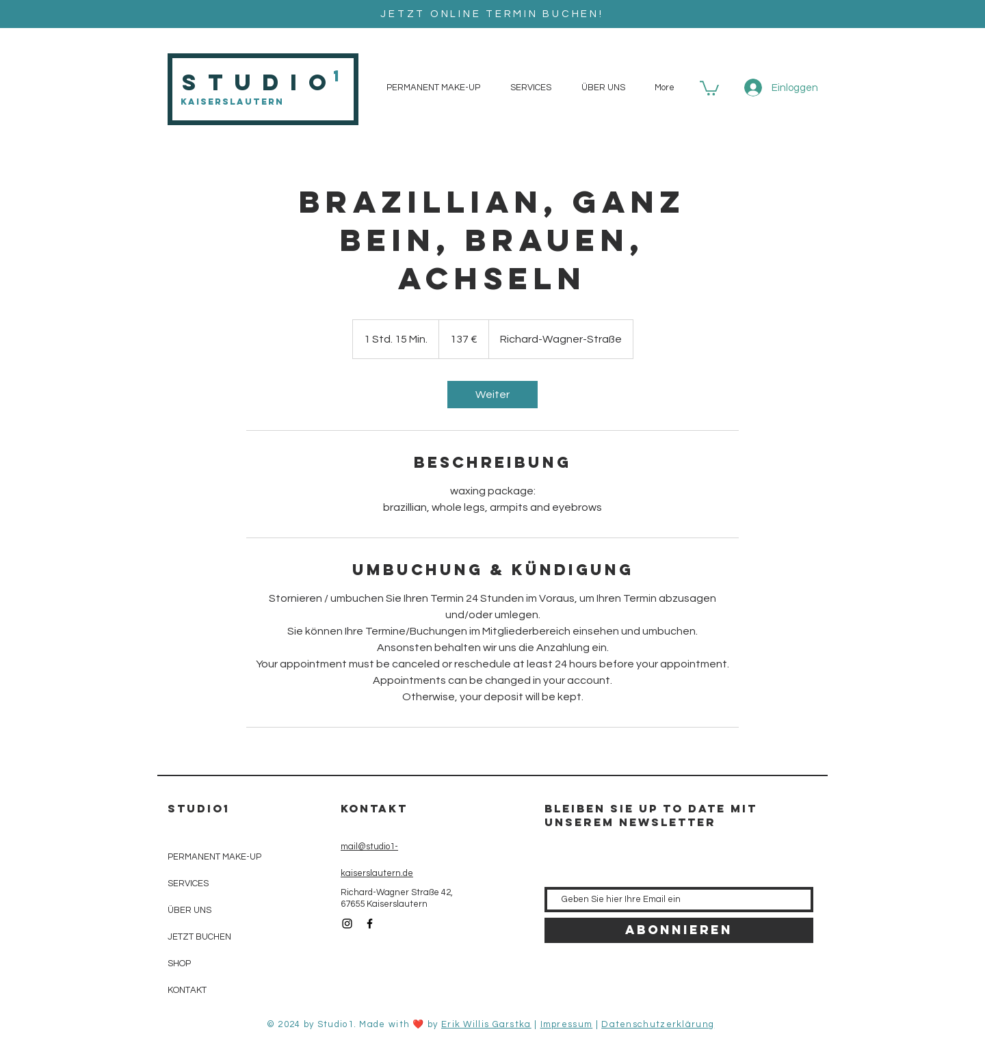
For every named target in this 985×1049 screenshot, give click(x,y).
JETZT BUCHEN (199, 937)
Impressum (566, 1024)
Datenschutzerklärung (657, 1024)
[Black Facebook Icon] (369, 923)
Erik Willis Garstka (486, 1024)
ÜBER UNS (189, 910)
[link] (492, 394)
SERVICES (188, 883)
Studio (259, 82)
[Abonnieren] (678, 930)
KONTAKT (187, 990)
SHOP (179, 963)
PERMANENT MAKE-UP (214, 857)
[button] (709, 87)
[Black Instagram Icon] (347, 923)
